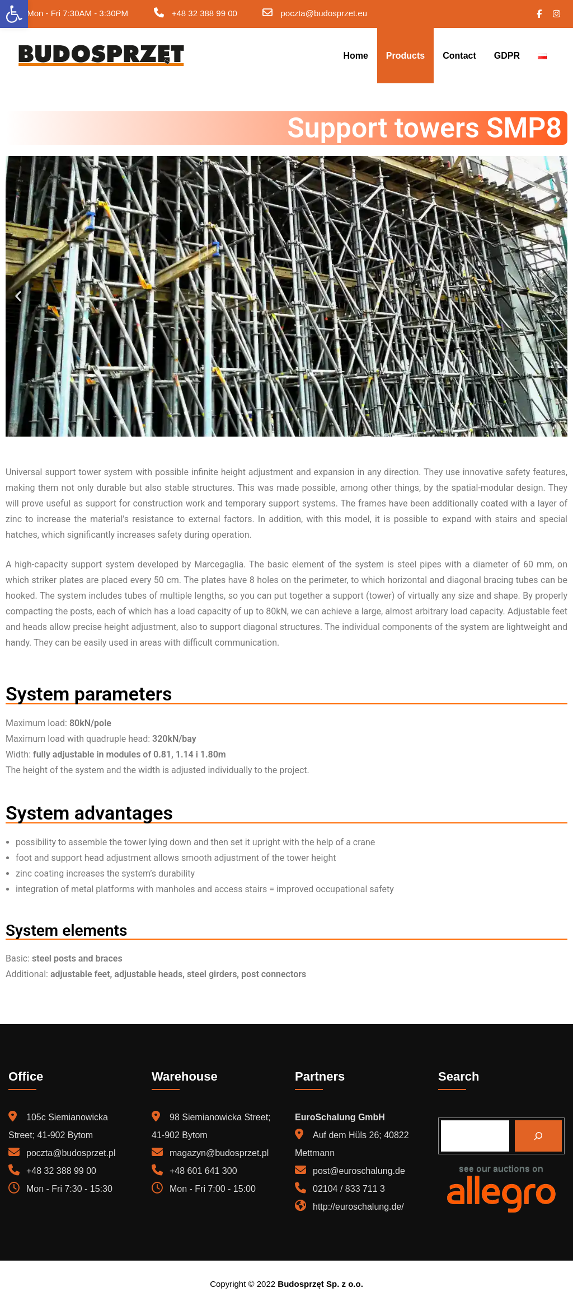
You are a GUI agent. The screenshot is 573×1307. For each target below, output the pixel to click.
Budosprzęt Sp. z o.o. (320, 1284)
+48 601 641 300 (203, 1171)
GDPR (507, 55)
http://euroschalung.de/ (358, 1206)
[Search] (538, 1136)
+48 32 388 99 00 (204, 13)
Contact (459, 55)
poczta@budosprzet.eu (324, 13)
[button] (18, 297)
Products (405, 55)
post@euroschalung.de (359, 1171)
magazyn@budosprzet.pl (219, 1153)
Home (355, 55)
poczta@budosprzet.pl (70, 1153)
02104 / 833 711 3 (349, 1189)
